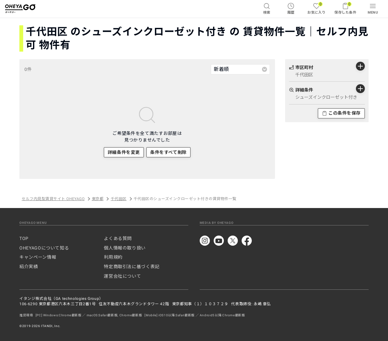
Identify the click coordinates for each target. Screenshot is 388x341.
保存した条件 (345, 8)
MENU (373, 9)
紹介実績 (28, 266)
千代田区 (119, 199)
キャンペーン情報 (37, 257)
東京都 (98, 199)
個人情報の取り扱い (125, 247)
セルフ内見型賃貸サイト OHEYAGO (53, 199)
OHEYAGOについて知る (44, 247)
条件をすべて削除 (168, 152)
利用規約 (113, 257)
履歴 (291, 9)
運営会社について (122, 276)
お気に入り (316, 8)
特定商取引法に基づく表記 (132, 266)
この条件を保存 (341, 113)
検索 (267, 9)
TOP (24, 238)
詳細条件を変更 (124, 152)
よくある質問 (118, 238)
